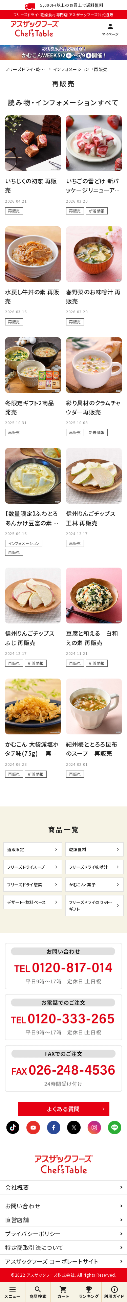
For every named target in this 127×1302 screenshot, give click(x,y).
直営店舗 (17, 1219)
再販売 (14, 210)
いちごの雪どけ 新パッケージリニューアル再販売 (93, 190)
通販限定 (15, 849)
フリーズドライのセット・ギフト (90, 905)
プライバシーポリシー (33, 1233)
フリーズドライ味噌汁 (88, 867)
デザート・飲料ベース (26, 902)
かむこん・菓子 (82, 884)
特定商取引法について (34, 1247)
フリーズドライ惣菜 (24, 884)
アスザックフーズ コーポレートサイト (52, 1261)
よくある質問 (63, 1108)
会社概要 (17, 1187)
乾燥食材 (77, 849)
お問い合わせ (22, 1206)
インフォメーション (23, 543)
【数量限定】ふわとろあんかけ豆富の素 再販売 (32, 522)
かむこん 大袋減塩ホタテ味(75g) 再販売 (32, 753)
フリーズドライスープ (26, 867)
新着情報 (97, 210)
